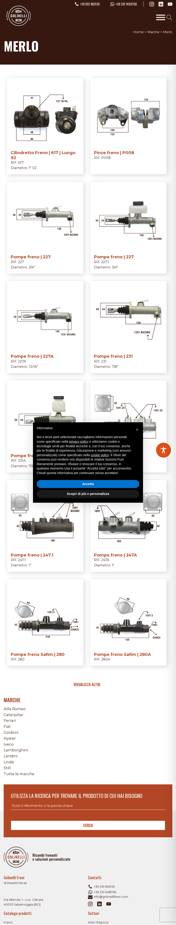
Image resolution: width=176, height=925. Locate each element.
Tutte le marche (19, 774)
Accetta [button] (88, 484)
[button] (137, 429)
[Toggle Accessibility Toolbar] (163, 450)
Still (7, 768)
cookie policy (100, 455)
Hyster (10, 738)
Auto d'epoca (98, 922)
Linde (9, 762)
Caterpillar (14, 714)
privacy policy (78, 441)
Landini (10, 756)
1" (30, 565)
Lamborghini (16, 750)
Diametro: (20, 168)
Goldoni (11, 732)
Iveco (9, 744)
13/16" (33, 367)
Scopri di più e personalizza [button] (88, 494)
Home (138, 32)
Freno (8, 922)
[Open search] (169, 17)
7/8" (115, 367)
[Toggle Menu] (160, 17)
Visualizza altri (87, 684)
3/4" (32, 267)
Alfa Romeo (15, 709)
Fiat (7, 726)
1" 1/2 (32, 168)
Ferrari (10, 720)
